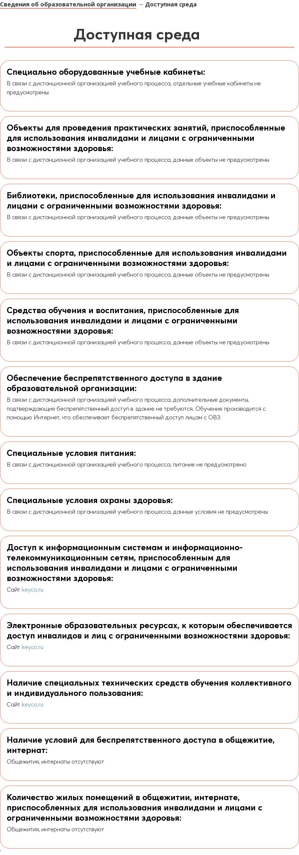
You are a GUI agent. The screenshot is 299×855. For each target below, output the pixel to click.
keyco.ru (32, 589)
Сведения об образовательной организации (68, 4)
